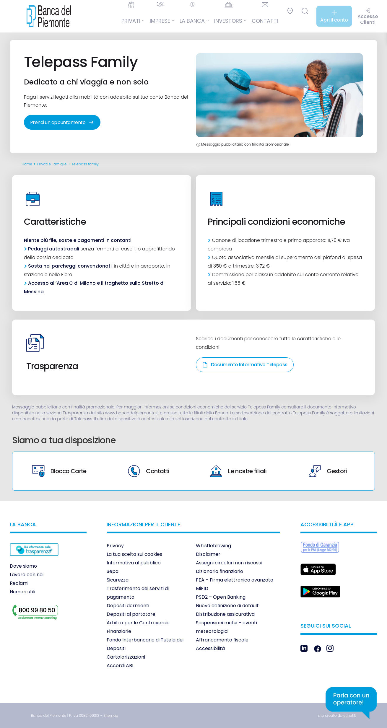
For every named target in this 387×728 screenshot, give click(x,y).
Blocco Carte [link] (59, 471)
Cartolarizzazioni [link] (126, 657)
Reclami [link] (19, 583)
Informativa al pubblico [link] (134, 562)
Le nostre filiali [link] (238, 471)
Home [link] (27, 164)
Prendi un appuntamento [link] (62, 122)
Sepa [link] (112, 571)
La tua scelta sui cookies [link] (134, 554)
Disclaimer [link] (208, 554)
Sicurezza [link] (118, 579)
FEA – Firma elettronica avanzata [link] (234, 579)
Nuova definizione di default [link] (227, 605)
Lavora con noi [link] (26, 574)
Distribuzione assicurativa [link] (225, 614)
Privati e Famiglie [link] (52, 164)
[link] (44, 16)
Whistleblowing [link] (213, 545)
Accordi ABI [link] (120, 665)
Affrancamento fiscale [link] (222, 639)
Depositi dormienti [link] (128, 605)
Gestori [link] (328, 471)
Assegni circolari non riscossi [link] (229, 562)
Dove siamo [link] (23, 566)
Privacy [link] (115, 545)
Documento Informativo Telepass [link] (244, 364)
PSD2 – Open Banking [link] (220, 597)
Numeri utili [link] (22, 591)
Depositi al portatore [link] (131, 614)
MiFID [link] (202, 588)
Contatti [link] (148, 471)
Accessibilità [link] (210, 648)
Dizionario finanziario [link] (219, 571)
